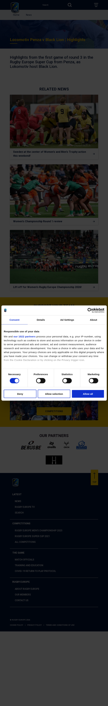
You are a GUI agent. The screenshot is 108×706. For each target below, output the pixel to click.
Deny (20, 393)
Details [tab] (41, 319)
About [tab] (93, 319)
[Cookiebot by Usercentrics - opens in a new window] (89, 310)
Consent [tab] (15, 319)
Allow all (88, 393)
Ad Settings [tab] (67, 319)
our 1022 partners (24, 336)
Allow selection (54, 393)
